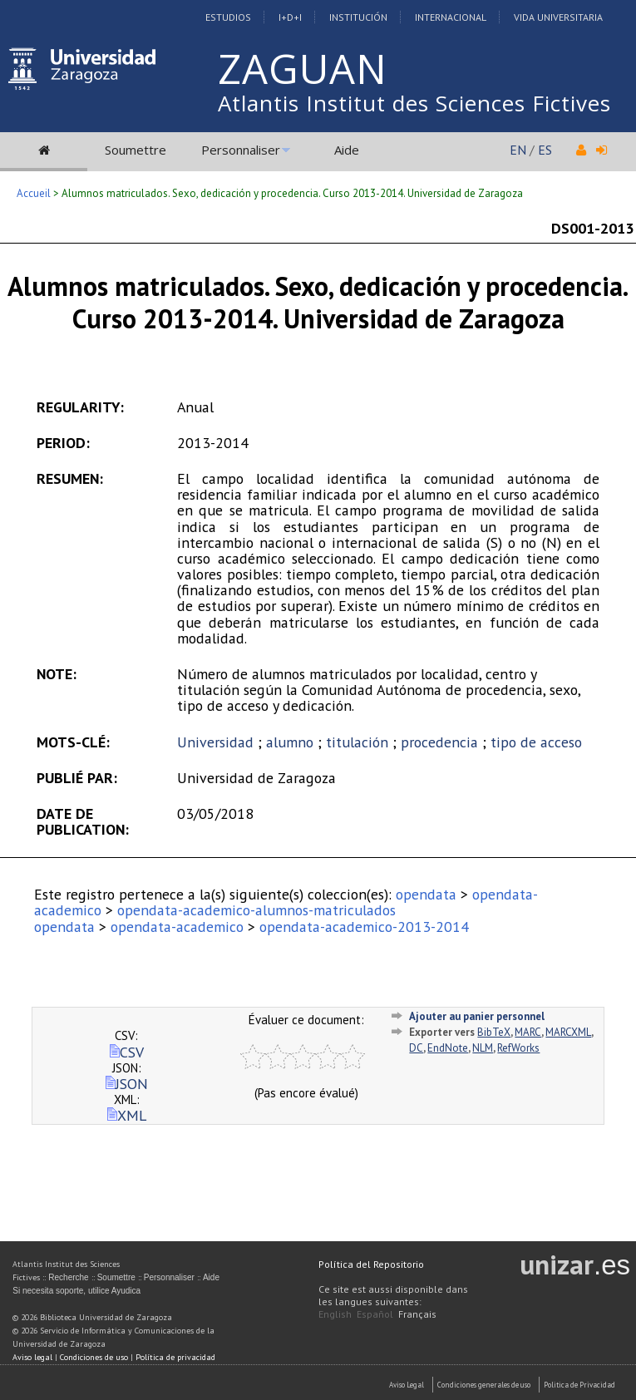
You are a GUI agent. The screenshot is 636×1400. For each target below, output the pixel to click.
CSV (127, 1052)
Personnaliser (240, 149)
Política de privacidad (175, 1357)
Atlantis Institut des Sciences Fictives (414, 103)
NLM (482, 1048)
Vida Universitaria (558, 17)
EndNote (447, 1048)
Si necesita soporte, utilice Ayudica (76, 1290)
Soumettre (135, 149)
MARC (528, 1032)
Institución (358, 17)
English (335, 1314)
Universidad (215, 742)
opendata (426, 894)
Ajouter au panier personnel (477, 1016)
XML (126, 1115)
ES (545, 149)
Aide (346, 149)
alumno (289, 742)
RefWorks (518, 1048)
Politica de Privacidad (579, 1384)
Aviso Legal (406, 1384)
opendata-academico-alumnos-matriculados (256, 909)
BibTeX (493, 1032)
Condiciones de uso (94, 1357)
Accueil (34, 193)
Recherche (68, 1277)
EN (518, 149)
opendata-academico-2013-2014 (364, 926)
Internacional (450, 17)
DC (416, 1048)
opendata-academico (177, 926)
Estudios (228, 17)
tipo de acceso (536, 742)
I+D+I (290, 17)
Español (375, 1314)
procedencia (439, 742)
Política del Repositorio (371, 1264)
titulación (357, 742)
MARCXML (568, 1032)
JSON (127, 1083)
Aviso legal (32, 1357)
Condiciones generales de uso (483, 1384)
